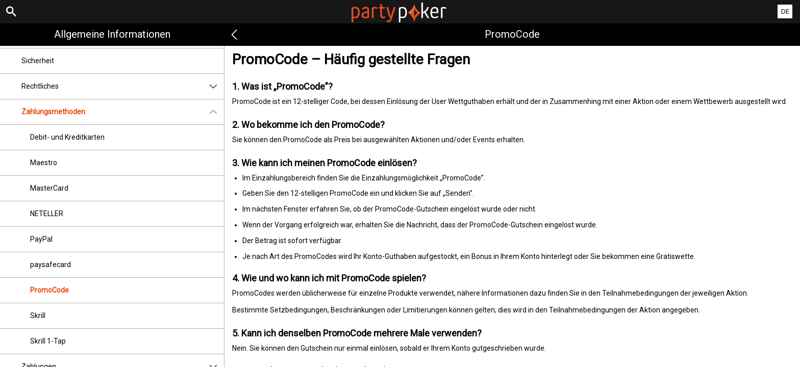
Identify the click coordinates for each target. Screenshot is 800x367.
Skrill (37, 315)
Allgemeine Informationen (112, 34)
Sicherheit (37, 61)
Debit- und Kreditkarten (67, 137)
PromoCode (49, 290)
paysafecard (50, 264)
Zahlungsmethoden (122, 111)
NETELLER (46, 213)
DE (785, 11)
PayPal (41, 239)
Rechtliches (122, 86)
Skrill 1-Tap (48, 341)
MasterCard (49, 188)
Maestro (43, 163)
